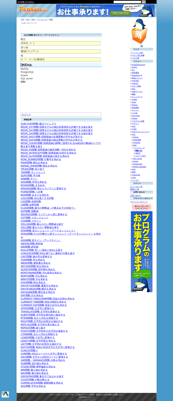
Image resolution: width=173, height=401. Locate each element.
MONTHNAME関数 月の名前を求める (41, 272)
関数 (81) (138, 151)
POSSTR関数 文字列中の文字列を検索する (44, 331)
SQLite (135, 137)
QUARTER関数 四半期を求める (38, 269)
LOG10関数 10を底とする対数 (37, 198)
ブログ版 (135, 58)
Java (134, 178)
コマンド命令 (140, 156)
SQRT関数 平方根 (30, 175)
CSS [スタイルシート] (140, 132)
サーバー (135, 110)
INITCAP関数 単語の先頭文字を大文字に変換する (48, 347)
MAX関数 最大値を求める (35, 373)
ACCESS (136, 143)
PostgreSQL (138, 164)
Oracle (135, 161)
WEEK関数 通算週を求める (35, 263)
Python (134, 118)
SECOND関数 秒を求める (35, 266)
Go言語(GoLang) (138, 65)
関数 (51, 19)
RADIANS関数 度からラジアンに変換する (43, 188)
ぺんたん (90, 397)
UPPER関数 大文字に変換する (37, 308)
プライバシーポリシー (139, 202)
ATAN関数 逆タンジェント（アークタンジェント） (48, 230)
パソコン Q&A (137, 53)
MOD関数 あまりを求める (35, 195)
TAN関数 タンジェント (33, 172)
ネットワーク (137, 97)
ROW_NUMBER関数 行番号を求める (41, 159)
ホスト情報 (136, 86)
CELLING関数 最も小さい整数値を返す (42, 224)
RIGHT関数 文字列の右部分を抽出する (42, 321)
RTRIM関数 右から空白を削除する (39, 318)
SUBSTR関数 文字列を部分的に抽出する (43, 315)
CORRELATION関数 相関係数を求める (42, 383)
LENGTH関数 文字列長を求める (38, 340)
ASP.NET (135, 81)
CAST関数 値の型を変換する (36, 256)
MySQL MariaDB (139, 167)
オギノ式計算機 (138, 55)
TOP (22, 19)
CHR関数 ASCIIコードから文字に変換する (44, 353)
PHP (134, 169)
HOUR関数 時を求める (33, 282)
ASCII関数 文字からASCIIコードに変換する (44, 357)
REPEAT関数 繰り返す (33, 327)
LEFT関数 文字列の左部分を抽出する (41, 344)
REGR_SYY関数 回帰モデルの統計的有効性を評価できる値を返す (57, 127)
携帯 (134, 172)
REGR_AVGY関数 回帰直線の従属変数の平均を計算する (52, 136)
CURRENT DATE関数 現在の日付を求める (44, 305)
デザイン (135, 124)
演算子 (138, 153)
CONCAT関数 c (29, 350)
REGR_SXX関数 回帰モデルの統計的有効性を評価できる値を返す (57, 133)
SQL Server (137, 159)
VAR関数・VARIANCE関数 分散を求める (43, 360)
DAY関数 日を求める (32, 295)
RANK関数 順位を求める (34, 162)
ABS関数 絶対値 (29, 247)
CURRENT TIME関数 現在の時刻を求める (43, 302)
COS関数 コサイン (31, 221)
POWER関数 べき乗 (32, 191)
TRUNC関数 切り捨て (32, 169)
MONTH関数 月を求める (34, 276)
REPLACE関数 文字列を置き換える (40, 324)
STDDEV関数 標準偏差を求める (38, 366)
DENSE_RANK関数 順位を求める (39, 166)
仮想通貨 (135, 73)
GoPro (134, 67)
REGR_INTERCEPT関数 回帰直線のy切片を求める (48, 153)
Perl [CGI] (136, 116)
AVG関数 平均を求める (33, 386)
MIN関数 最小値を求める (34, 370)
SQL (27, 19)
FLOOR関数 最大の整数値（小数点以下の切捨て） (48, 208)
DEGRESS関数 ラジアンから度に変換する (44, 214)
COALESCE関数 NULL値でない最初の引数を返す (48, 253)
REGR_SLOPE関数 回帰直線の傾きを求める (45, 156)
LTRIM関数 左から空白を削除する (39, 334)
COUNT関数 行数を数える (35, 379)
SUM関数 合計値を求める (35, 363)
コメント (26, 114)
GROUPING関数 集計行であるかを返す (42, 376)
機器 (134, 94)
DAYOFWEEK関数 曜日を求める (38, 289)
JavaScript (136, 175)
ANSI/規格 (137, 140)
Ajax (133, 126)
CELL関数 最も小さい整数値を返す (40, 227)
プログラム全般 (138, 121)
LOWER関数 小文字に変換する (38, 337)
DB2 (33, 19)
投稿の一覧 (134, 189)
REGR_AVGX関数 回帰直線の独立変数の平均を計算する (52, 140)
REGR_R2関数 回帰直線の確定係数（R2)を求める (48, 149)
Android (135, 83)
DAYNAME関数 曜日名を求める (38, 292)
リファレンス (42, 19)
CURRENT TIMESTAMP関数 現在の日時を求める (48, 298)
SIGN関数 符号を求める (34, 182)
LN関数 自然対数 (30, 204)
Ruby (134, 102)
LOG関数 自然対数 (31, 201)
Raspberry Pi (137, 75)
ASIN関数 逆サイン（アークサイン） (41, 240)
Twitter (134, 100)
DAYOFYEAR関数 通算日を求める (39, 285)
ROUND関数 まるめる (33, 185)
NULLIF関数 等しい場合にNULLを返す (42, 250)
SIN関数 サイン (29, 178)
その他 (134, 113)
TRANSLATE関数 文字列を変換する (40, 311)
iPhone (134, 105)
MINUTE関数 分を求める (34, 279)
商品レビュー (137, 78)
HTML (134, 129)
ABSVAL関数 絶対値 (32, 243)
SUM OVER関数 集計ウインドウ (38, 123)
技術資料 (135, 108)
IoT (133, 70)
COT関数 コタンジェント (34, 217)
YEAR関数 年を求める (33, 259)
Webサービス (137, 92)
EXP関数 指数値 (29, 211)
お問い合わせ (135, 195)
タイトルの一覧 (136, 187)
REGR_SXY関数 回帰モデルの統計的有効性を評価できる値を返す (57, 130)
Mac (133, 89)
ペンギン (135, 180)
